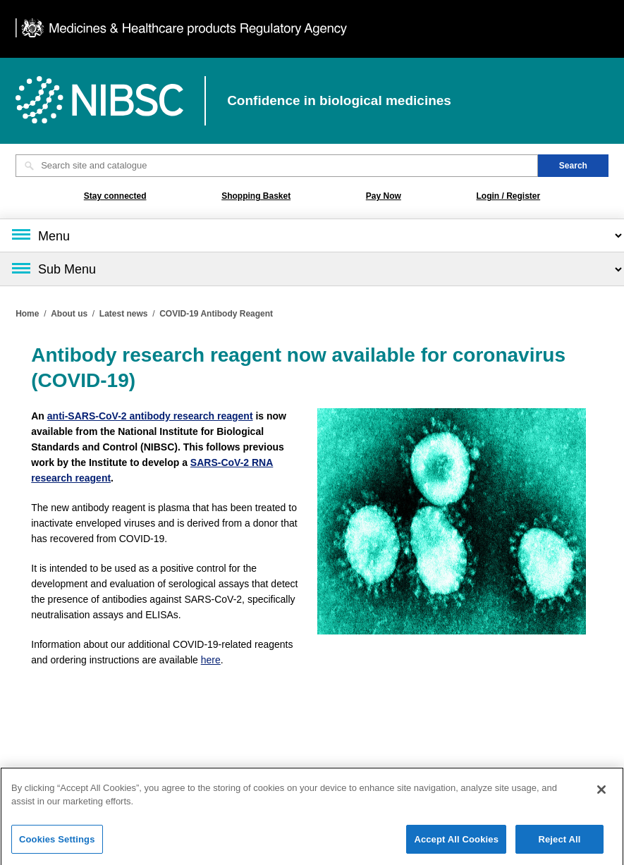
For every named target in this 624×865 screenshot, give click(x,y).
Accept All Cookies (456, 843)
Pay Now (383, 196)
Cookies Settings (57, 843)
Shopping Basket (255, 196)
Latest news (123, 314)
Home (27, 314)
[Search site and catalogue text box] (277, 165)
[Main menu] (312, 235)
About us (69, 314)
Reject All (559, 843)
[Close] (601, 793)
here (211, 659)
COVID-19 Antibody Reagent (216, 314)
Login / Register (508, 196)
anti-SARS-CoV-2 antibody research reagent (150, 416)
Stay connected (115, 196)
